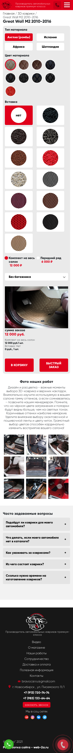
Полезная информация (36, 670)
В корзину (19, 365)
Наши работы (36, 653)
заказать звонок (36, 705)
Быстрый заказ (53, 365)
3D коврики (26, 13)
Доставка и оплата (37, 664)
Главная (9, 13)
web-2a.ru (40, 747)
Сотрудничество (36, 659)
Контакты (36, 676)
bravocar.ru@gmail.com (38, 681)
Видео (36, 642)
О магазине (36, 647)
